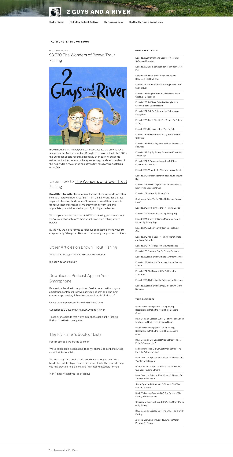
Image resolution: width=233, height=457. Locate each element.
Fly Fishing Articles (113, 22)
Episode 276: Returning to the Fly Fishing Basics (157, 207)
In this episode (87, 160)
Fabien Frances (142, 348)
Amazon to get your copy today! (72, 373)
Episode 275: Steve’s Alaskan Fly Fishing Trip (156, 213)
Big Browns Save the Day (63, 261)
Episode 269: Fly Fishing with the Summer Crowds (158, 256)
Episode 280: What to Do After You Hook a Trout (158, 170)
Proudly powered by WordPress (63, 450)
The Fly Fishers (56, 22)
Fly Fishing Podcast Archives (84, 22)
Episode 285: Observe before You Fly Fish (154, 129)
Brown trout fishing (59, 149)
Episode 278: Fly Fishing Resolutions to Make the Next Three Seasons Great (156, 309)
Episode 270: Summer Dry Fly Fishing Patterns (157, 251)
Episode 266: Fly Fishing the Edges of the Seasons (158, 280)
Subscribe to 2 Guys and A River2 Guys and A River (77, 309)
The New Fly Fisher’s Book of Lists (146, 22)
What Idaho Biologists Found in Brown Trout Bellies (77, 254)
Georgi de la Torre (143, 402)
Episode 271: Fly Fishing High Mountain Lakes (156, 245)
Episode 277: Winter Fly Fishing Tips (152, 193)
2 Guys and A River (98, 11)
